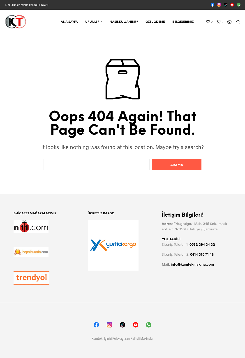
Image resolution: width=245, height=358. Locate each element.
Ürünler (92, 22)
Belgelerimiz (183, 22)
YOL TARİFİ (171, 239)
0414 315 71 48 (202, 254)
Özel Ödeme (155, 22)
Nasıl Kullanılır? (124, 22)
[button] (209, 22)
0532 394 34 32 (202, 244)
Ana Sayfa (69, 22)
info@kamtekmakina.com (192, 264)
